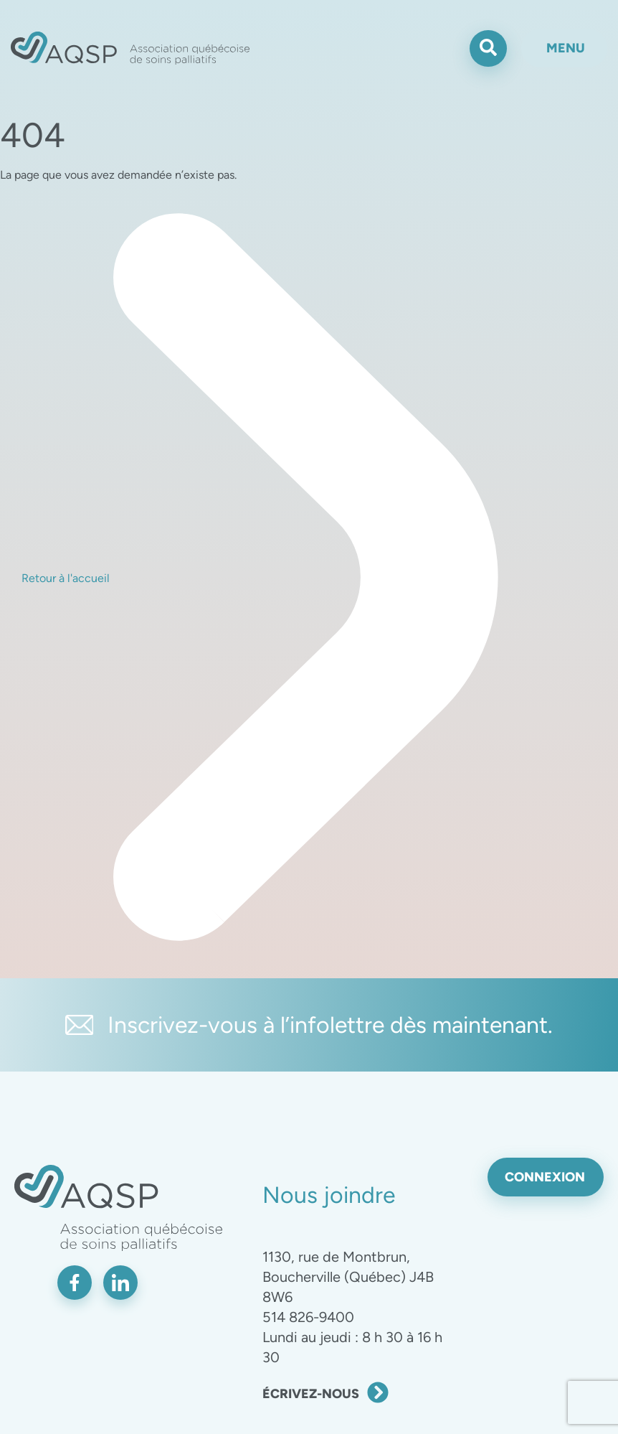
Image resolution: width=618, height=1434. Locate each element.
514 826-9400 (308, 1317)
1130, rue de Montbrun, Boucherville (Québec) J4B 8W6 (348, 1277)
